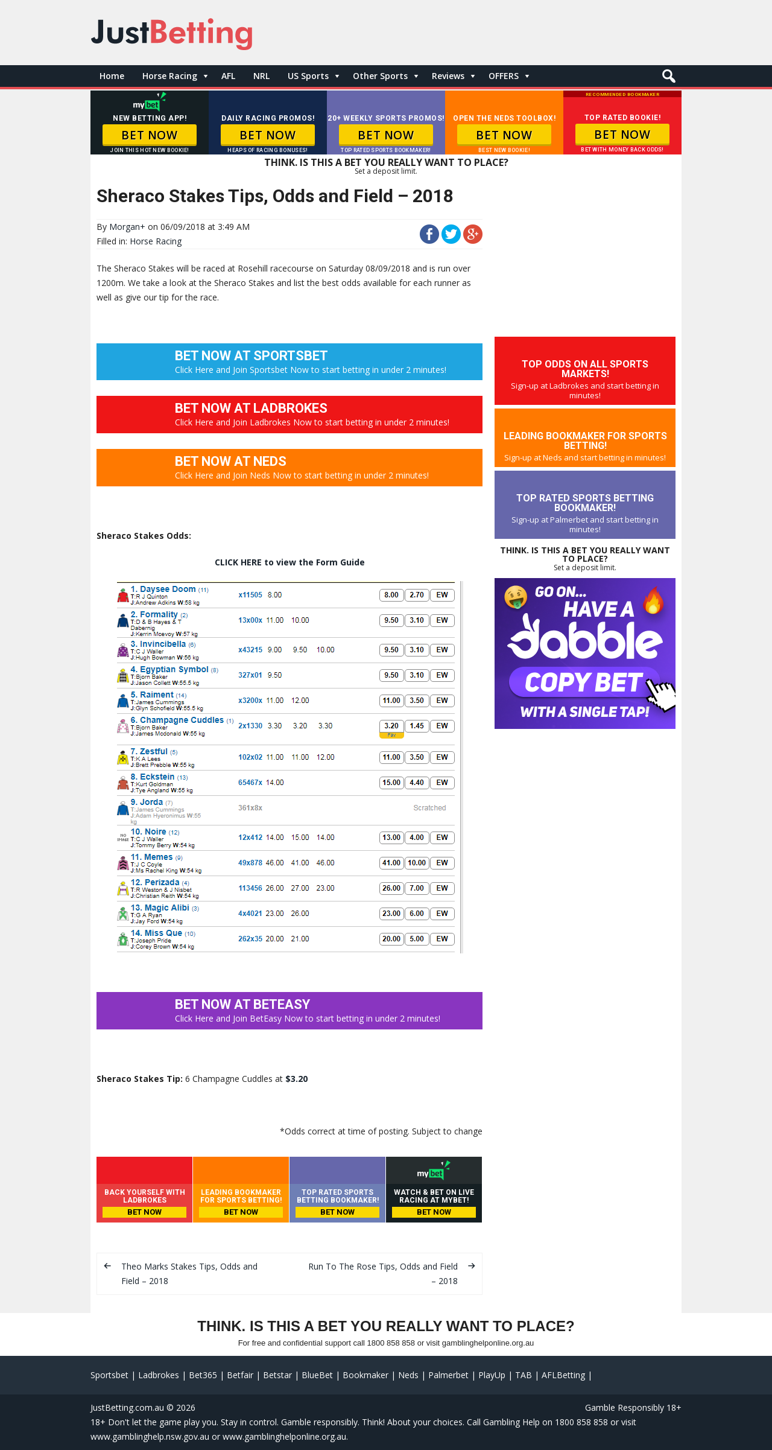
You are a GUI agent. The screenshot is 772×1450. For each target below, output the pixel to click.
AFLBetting (563, 1375)
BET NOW (149, 135)
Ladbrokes (158, 1375)
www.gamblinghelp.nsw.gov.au (149, 1436)
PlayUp (491, 1375)
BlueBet (317, 1375)
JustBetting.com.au (127, 1407)
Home (112, 75)
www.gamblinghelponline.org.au (284, 1436)
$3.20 (296, 1078)
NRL (261, 75)
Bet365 (203, 1375)
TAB (523, 1375)
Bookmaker (365, 1375)
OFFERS (504, 75)
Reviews (448, 75)
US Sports (308, 75)
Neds (408, 1375)
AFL (228, 75)
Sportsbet (109, 1375)
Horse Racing (169, 75)
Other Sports (380, 75)
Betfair (240, 1375)
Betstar (277, 1375)
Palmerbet (448, 1375)
